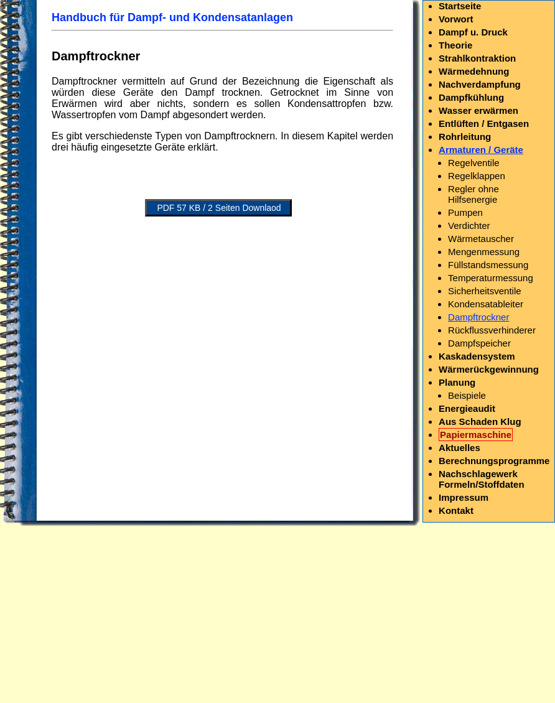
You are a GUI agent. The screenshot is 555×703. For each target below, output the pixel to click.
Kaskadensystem (477, 356)
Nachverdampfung (480, 84)
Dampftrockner (478, 317)
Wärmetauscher (481, 238)
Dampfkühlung (471, 97)
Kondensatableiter (485, 304)
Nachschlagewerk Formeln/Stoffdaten (482, 479)
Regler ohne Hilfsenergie (473, 194)
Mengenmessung (484, 251)
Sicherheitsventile (484, 291)
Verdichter (469, 225)
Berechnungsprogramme (494, 460)
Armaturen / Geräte (481, 149)
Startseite (460, 6)
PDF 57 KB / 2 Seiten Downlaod (219, 208)
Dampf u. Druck (473, 32)
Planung (457, 382)
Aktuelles (459, 447)
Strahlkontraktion (477, 58)
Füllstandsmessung (488, 264)
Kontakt (456, 510)
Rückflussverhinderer (492, 330)
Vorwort (456, 19)
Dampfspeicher (479, 343)
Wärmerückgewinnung (489, 369)
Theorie (455, 45)
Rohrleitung (465, 136)
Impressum (463, 497)
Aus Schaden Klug (480, 421)
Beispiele (467, 395)
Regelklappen (476, 175)
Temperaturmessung (490, 277)
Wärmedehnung (474, 71)
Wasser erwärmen (478, 110)
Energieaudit (467, 408)
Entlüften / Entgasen (484, 123)
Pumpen (465, 212)
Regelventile (474, 162)
